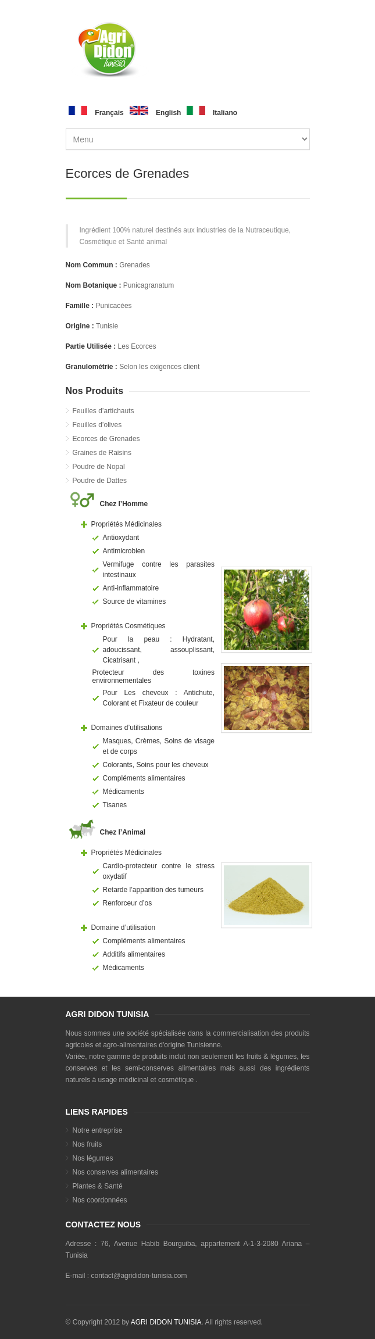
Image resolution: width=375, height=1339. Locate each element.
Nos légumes (93, 1158)
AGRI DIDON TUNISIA (166, 1322)
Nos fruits (87, 1144)
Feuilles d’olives (97, 425)
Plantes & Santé (98, 1186)
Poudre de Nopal (99, 467)
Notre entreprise (98, 1130)
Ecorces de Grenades (106, 439)
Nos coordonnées (100, 1200)
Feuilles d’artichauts (103, 411)
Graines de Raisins (102, 453)
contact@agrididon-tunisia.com (139, 1276)
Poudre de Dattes (100, 481)
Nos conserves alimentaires (115, 1172)
